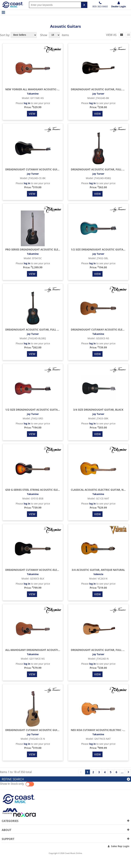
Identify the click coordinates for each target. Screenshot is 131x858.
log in (27, 103)
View (32, 114)
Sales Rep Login (120, 846)
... (122, 772)
